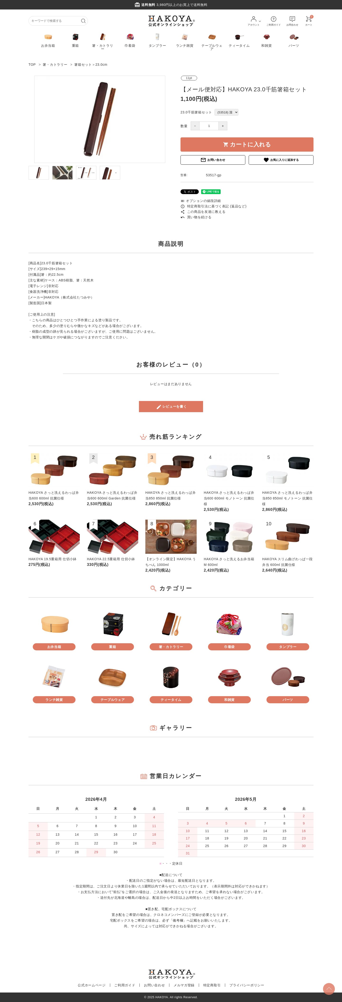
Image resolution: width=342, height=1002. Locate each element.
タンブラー (157, 39)
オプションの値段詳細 (200, 201)
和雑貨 (266, 39)
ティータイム (239, 39)
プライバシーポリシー (242, 985)
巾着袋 (130, 39)
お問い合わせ (212, 160)
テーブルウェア (211, 41)
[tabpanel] (99, 119)
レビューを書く (171, 407)
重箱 (75, 39)
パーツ (294, 39)
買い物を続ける (196, 217)
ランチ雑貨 (185, 39)
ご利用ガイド (127, 985)
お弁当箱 (48, 39)
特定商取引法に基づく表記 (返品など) (213, 206)
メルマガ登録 (183, 985)
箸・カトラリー (102, 41)
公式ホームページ (96, 985)
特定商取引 (209, 985)
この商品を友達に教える (202, 212)
